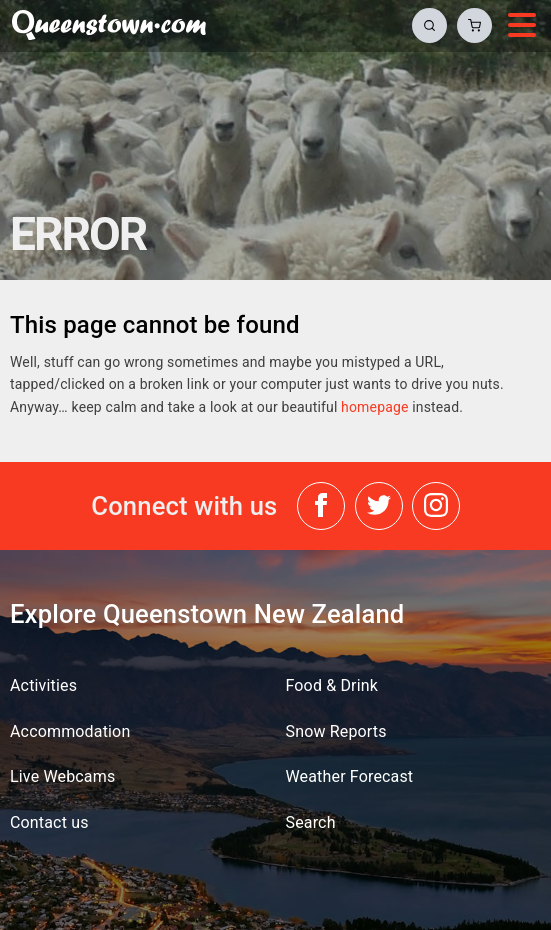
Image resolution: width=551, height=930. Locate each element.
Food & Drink (332, 685)
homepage (374, 407)
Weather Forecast (350, 776)
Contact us (49, 822)
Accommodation (70, 731)
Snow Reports (336, 731)
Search (311, 822)
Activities (43, 685)
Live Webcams (62, 776)
